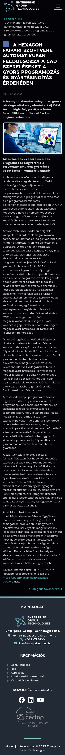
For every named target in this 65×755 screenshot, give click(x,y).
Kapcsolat (17, 672)
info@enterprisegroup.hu (35, 643)
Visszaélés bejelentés (25, 680)
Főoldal (9, 18)
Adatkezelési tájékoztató (27, 676)
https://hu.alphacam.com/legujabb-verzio (26, 579)
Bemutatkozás (20, 664)
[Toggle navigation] (58, 6)
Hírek (14, 668)
